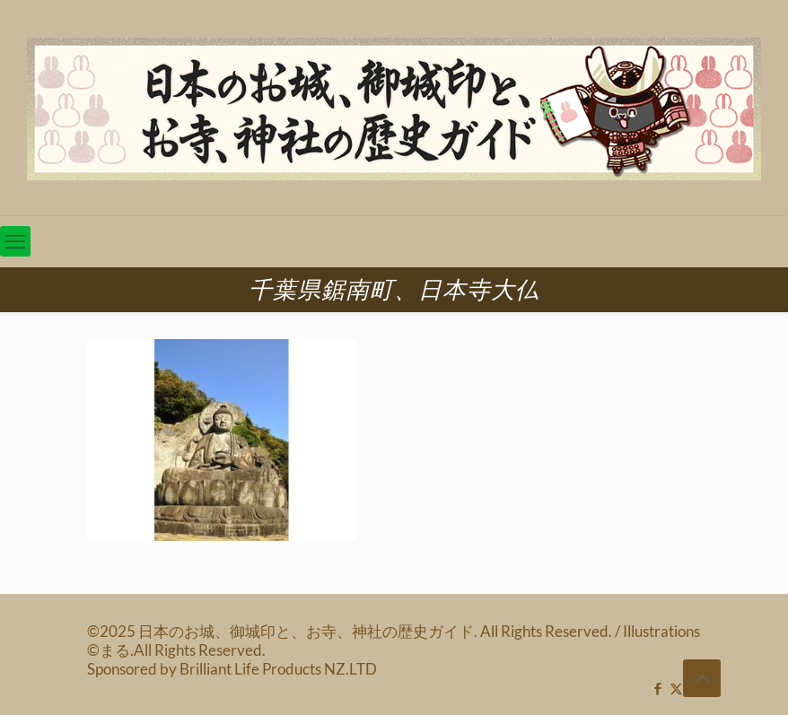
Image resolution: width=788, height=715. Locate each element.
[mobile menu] (15, 241)
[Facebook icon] (657, 688)
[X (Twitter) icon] (676, 688)
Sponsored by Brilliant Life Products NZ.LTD (232, 668)
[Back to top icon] (702, 678)
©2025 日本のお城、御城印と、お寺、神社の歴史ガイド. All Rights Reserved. (351, 631)
